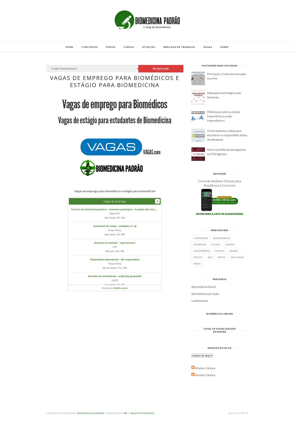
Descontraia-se (221, 238)
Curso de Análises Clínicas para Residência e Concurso (219, 183)
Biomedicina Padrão (90, 413)
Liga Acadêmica (202, 250)
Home (69, 47)
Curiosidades (201, 238)
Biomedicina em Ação (205, 293)
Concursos (89, 47)
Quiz (210, 257)
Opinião (233, 250)
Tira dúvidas (237, 257)
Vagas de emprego (115, 201)
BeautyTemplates (142, 413)
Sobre (224, 47)
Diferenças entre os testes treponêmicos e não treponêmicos (223, 116)
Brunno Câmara (205, 368)
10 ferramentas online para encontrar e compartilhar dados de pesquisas (227, 135)
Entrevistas (200, 244)
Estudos (215, 244)
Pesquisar (161, 68)
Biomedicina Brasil (203, 286)
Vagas (207, 47)
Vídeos (111, 47)
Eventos (229, 244)
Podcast (198, 257)
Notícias (219, 250)
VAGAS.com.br (120, 288)
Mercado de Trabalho (179, 47)
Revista (222, 257)
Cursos (129, 47)
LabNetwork (199, 300)
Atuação (148, 47)
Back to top (238, 413)
